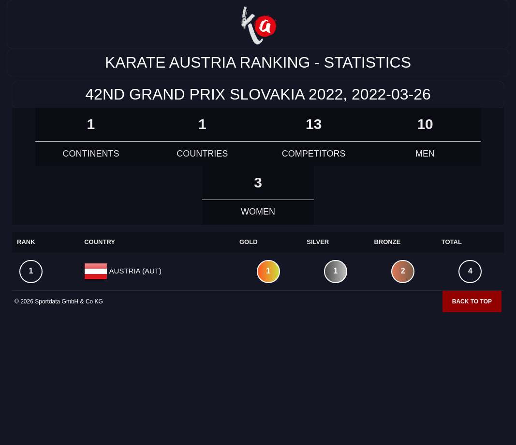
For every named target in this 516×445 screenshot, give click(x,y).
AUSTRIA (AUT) (134, 270)
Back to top (472, 301)
